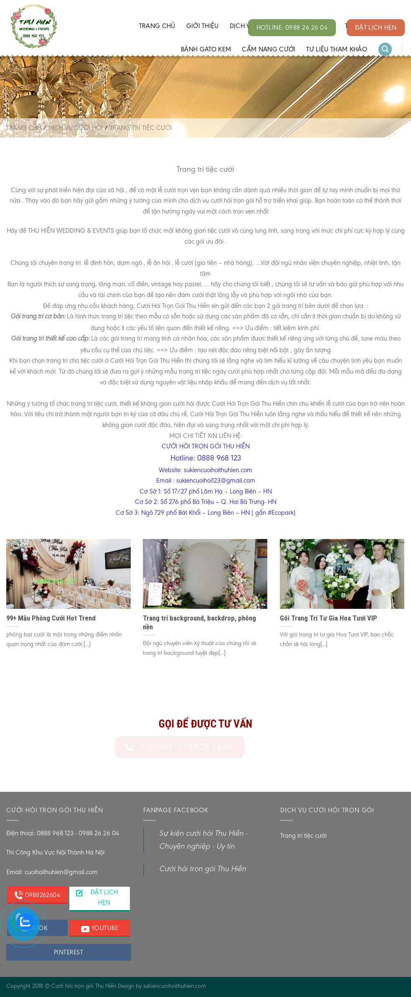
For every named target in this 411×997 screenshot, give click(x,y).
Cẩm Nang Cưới (268, 49)
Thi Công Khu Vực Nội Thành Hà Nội (55, 852)
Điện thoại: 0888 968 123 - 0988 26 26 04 (62, 833)
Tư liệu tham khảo (336, 49)
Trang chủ (157, 26)
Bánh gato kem (206, 49)
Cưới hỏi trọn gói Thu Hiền (202, 869)
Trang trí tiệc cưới (303, 835)
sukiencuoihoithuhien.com (174, 985)
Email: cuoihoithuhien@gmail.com (52, 872)
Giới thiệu (202, 26)
